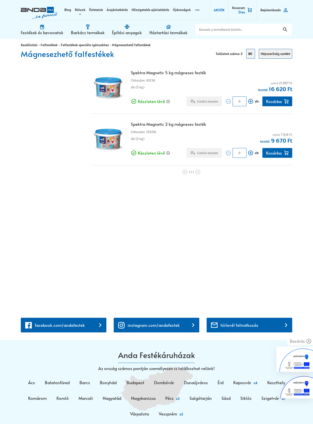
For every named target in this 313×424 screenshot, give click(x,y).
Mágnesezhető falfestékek (130, 44)
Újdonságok (182, 10)
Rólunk (81, 10)
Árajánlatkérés (118, 10)
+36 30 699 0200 (37, 342)
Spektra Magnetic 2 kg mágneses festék (168, 124)
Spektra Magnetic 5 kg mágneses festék (168, 72)
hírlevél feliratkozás (239, 197)
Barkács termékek (87, 32)
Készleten (39, 106)
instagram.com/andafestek (154, 197)
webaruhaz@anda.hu (40, 315)
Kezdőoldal (29, 44)
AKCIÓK (219, 10)
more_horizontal (198, 10)
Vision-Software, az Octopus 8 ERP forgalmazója (79, 411)
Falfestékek (48, 44)
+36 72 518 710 (34, 336)
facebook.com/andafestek (60, 197)
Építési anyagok (127, 32)
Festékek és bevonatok (42, 32)
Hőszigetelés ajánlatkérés (151, 10)
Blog (68, 10)
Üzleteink (97, 10)
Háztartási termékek (168, 32)
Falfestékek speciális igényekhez (84, 44)
